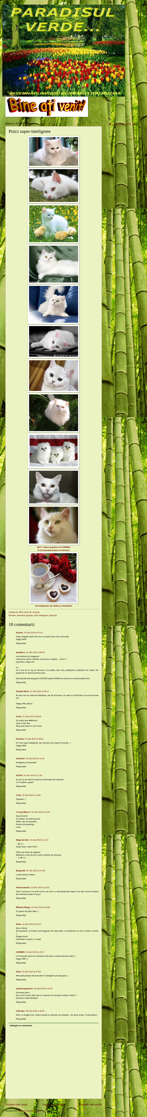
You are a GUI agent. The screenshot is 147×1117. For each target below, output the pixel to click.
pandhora (20, 652)
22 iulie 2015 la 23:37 (35, 952)
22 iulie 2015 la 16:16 (40, 812)
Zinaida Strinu (22, 691)
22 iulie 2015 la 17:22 (39, 840)
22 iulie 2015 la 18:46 (40, 907)
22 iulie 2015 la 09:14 (39, 691)
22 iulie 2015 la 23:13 (31, 924)
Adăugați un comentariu (20, 1025)
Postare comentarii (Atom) (29, 1111)
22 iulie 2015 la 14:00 (31, 795)
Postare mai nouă (16, 1104)
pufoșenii (53, 615)
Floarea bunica (23, 887)
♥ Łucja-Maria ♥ (23, 812)
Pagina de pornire (53, 1104)
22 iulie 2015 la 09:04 (35, 652)
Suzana (19, 632)
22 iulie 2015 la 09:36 (31, 716)
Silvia (18, 972)
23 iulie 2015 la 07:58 (31, 972)
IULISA (19, 775)
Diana (18, 924)
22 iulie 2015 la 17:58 (35, 870)
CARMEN (65, 547)
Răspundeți (21, 643)
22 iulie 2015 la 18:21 (40, 887)
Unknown (20, 758)
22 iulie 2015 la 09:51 (34, 739)
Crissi (18, 716)
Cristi (18, 795)
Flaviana (20, 739)
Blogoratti (20, 870)
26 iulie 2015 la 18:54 (35, 1011)
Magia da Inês (22, 840)
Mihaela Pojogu (23, 907)
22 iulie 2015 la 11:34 (35, 758)
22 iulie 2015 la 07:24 (33, 632)
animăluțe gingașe (25, 615)
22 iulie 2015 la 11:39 (32, 775)
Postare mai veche (90, 1104)
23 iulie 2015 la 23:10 (43, 988)
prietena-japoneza (24, 988)
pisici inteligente (41, 615)
